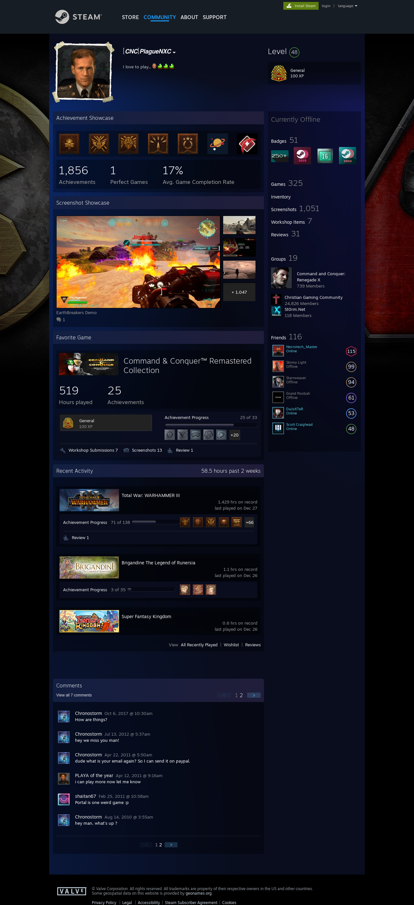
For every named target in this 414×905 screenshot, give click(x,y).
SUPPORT (215, 17)
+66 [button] (250, 522)
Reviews (253, 644)
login (326, 6)
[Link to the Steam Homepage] (83, 22)
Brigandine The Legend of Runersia (158, 562)
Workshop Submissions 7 (93, 450)
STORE (130, 17)
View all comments (74, 695)
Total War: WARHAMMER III (151, 495)
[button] (314, 51)
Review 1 (184, 450)
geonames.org (199, 893)
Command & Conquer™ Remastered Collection (188, 365)
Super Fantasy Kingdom (146, 616)
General (86, 420)
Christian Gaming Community (314, 297)
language (345, 6)
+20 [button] (235, 434)
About (189, 17)
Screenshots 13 (147, 450)
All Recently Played (199, 644)
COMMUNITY (160, 17)
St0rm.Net (295, 309)
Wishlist (231, 644)
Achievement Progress (187, 417)
